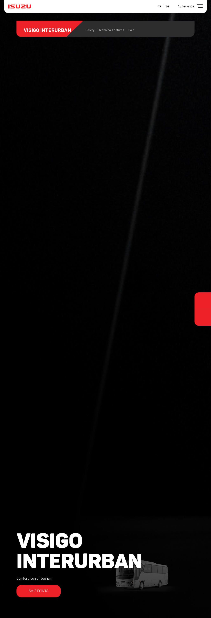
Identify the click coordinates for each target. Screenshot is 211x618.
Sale (131, 30)
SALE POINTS (38, 591)
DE (167, 6)
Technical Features (111, 30)
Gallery (90, 30)
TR (160, 6)
